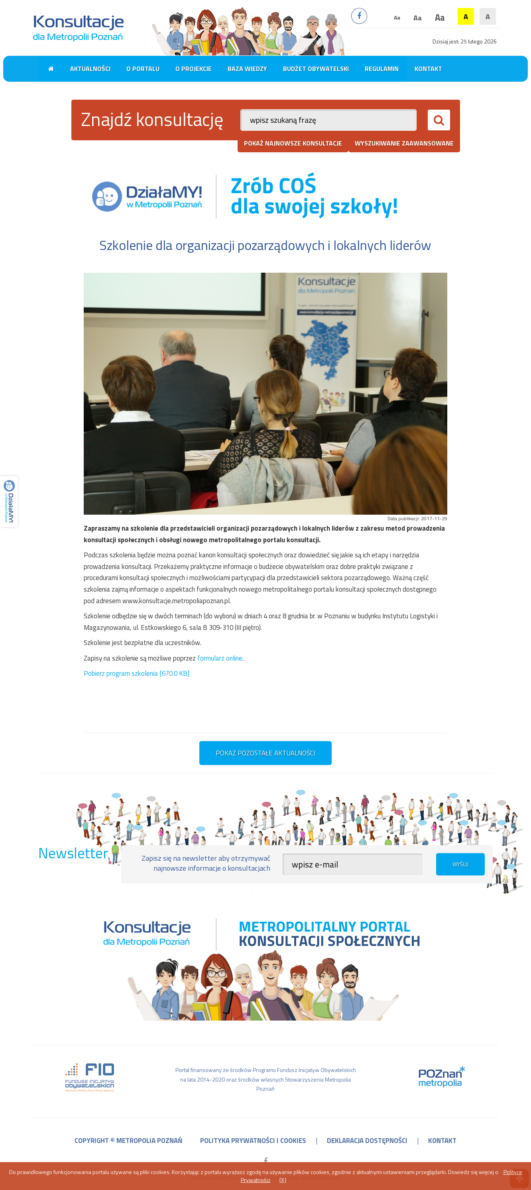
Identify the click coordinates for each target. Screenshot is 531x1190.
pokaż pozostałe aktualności (265, 753)
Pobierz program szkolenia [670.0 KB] (136, 673)
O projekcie (193, 68)
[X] (282, 1180)
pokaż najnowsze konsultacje (293, 143)
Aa (397, 17)
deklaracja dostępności (367, 1140)
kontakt (442, 1140)
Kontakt (428, 68)
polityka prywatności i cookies (253, 1140)
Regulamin (382, 68)
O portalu (142, 68)
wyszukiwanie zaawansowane (404, 143)
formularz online (219, 658)
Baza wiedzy (247, 68)
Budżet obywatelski (316, 68)
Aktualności (90, 68)
